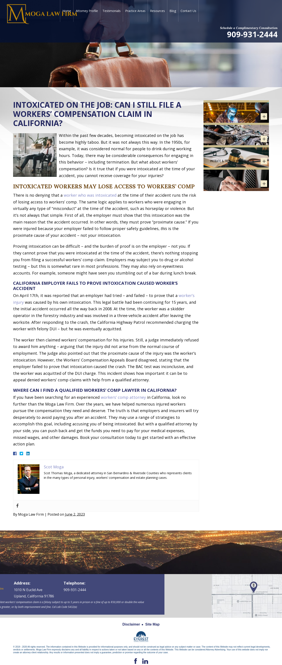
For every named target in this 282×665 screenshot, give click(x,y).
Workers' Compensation (232, 128)
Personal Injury (232, 164)
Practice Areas (135, 11)
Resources (157, 11)
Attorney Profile (87, 11)
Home (66, 11)
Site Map (152, 624)
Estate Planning (232, 234)
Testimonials (112, 11)
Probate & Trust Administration (232, 198)
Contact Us (188, 11)
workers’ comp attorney (123, 397)
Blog (172, 11)
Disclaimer (131, 624)
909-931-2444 (252, 34)
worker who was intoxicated (90, 195)
